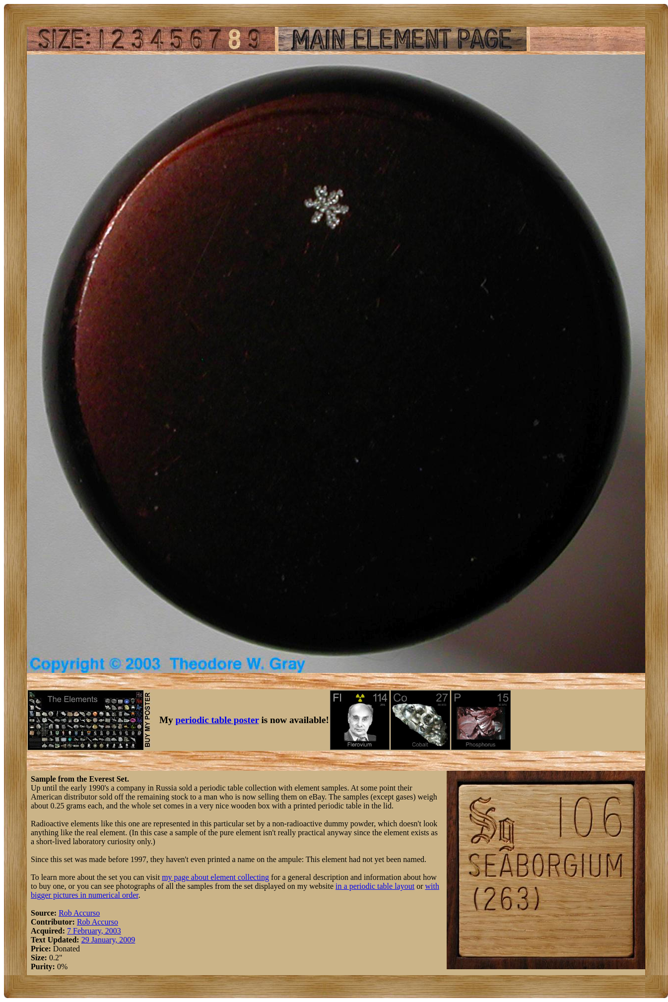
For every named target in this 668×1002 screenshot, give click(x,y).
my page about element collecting (215, 877)
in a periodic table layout (374, 886)
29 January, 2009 (108, 939)
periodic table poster (217, 720)
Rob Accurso (79, 913)
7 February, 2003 (94, 931)
